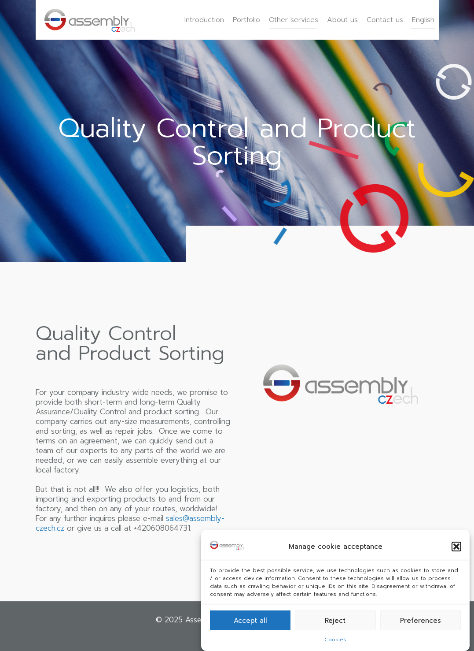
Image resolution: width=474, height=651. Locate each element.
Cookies (335, 640)
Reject (335, 620)
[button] (456, 546)
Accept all (250, 620)
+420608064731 (162, 528)
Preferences (420, 620)
